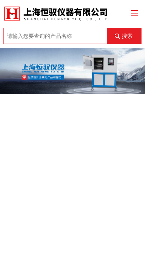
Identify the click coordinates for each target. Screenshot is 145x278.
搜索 (127, 36)
